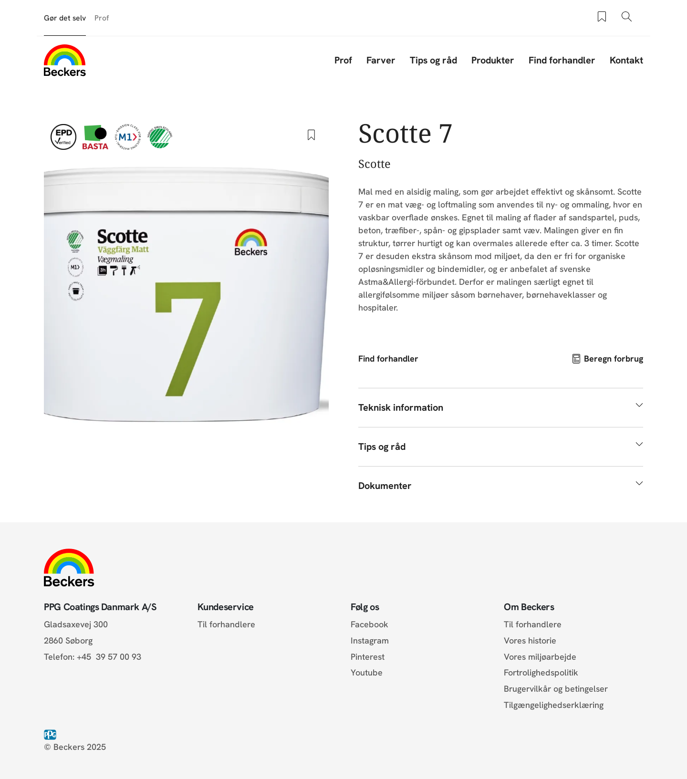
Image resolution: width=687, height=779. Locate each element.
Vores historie (530, 640)
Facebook (369, 624)
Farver (381, 60)
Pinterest (368, 656)
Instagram (370, 640)
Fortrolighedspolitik (541, 672)
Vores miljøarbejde (540, 656)
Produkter (492, 60)
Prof (101, 18)
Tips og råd (433, 60)
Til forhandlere (226, 624)
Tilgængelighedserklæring (554, 704)
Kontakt (626, 60)
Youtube (367, 672)
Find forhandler (562, 60)
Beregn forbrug (613, 358)
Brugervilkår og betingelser (556, 688)
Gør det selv (65, 18)
